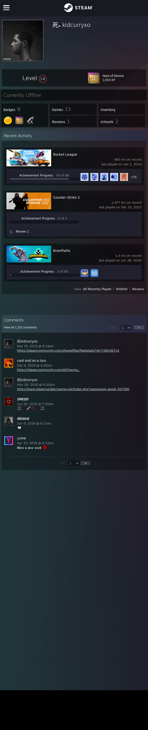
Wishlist (121, 289)
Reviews (138, 289)
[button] (34, 78)
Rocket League (65, 154)
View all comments (20, 327)
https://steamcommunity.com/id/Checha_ (48, 370)
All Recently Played (97, 289)
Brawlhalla (61, 250)
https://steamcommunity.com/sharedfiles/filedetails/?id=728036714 (68, 350)
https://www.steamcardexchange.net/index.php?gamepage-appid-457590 (73, 389)
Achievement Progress (36, 175)
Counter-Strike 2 (66, 197)
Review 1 (22, 231)
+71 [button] (134, 177)
